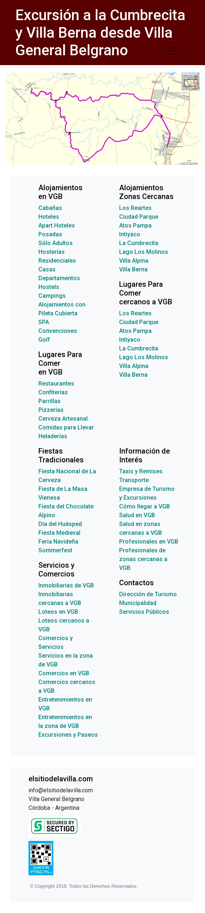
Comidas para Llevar (66, 427)
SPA (43, 322)
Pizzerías (51, 409)
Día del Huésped (60, 524)
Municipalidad (137, 603)
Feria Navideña (58, 541)
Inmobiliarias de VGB (66, 585)
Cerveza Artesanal (63, 418)
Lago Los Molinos (143, 251)
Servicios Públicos (144, 611)
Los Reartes (135, 207)
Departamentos (59, 278)
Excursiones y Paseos (68, 734)
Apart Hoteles (56, 225)
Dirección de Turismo (148, 594)
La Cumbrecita (138, 243)
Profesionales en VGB (148, 541)
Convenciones (57, 330)
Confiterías (53, 392)
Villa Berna (133, 269)
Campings (52, 295)
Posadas (50, 234)
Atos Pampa (135, 225)
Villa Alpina (133, 260)
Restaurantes (56, 383)
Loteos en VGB (58, 611)
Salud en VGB (137, 515)
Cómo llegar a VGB (144, 506)
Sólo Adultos (55, 243)
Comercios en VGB (63, 673)
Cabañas (50, 207)
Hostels (48, 286)
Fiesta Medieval (59, 532)
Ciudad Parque (138, 216)
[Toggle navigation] (172, 51)
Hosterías (51, 251)
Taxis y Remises (141, 471)
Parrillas (49, 401)
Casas (47, 269)
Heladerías (52, 436)
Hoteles (48, 216)
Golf (44, 339)
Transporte (134, 480)
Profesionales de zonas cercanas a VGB (143, 559)
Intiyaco (129, 234)
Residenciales (57, 260)
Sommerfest (55, 550)
